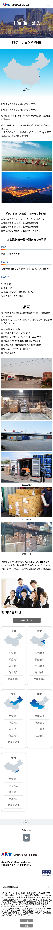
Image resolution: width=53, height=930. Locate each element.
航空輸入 (13, 659)
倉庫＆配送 (13, 679)
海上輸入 (13, 672)
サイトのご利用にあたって (9, 887)
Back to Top (26, 822)
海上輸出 (13, 666)
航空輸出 (13, 653)
